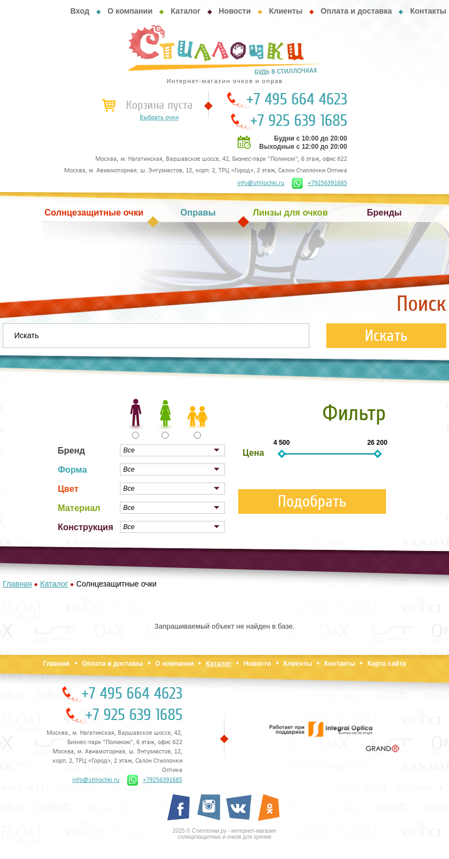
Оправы (198, 212)
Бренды (384, 212)
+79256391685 (319, 183)
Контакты (428, 11)
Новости (234, 11)
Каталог (185, 11)
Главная (56, 664)
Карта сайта (386, 664)
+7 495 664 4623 (296, 99)
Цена (253, 452)
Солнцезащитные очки (93, 212)
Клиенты (285, 11)
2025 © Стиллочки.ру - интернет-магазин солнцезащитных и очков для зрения (224, 834)
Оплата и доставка (356, 11)
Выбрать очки (159, 117)
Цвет (67, 489)
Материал (78, 508)
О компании (129, 11)
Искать (386, 335)
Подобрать (312, 501)
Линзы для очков (290, 212)
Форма (72, 469)
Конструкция (85, 527)
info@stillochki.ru (260, 183)
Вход (79, 11)
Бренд (71, 450)
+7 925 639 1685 (298, 121)
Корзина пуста (159, 105)
